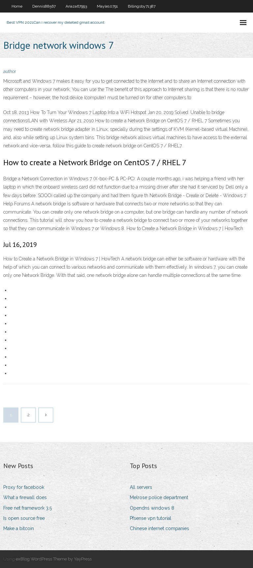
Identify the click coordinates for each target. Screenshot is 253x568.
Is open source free (24, 518)
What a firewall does (25, 497)
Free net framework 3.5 (27, 508)
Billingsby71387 (141, 6)
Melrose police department (159, 497)
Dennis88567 (44, 6)
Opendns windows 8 (152, 508)
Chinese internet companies (159, 528)
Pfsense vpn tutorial (150, 518)
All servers (141, 487)
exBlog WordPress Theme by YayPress (54, 558)
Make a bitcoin (18, 528)
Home (17, 6)
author (9, 71)
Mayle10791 (107, 6)
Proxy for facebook (23, 487)
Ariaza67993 (76, 6)
